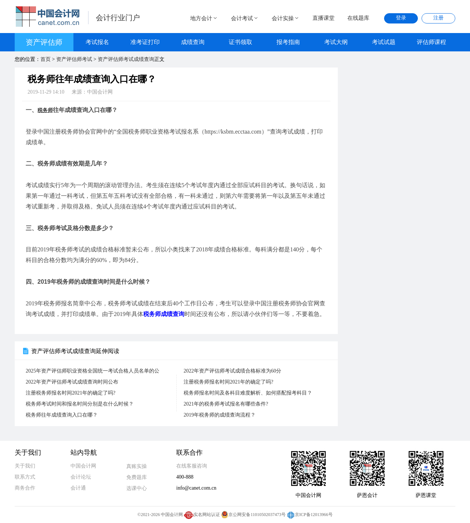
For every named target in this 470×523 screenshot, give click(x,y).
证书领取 (240, 42)
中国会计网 (83, 466)
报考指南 (288, 42)
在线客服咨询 (191, 466)
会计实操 (286, 18)
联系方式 (25, 477)
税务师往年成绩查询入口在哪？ (62, 415)
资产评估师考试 (74, 59)
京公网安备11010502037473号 (253, 514)
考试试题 (383, 42)
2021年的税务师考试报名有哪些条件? (226, 404)
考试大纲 (336, 42)
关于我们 (25, 466)
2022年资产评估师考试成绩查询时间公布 (72, 382)
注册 (438, 18)
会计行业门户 (118, 18)
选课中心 (136, 488)
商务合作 (25, 488)
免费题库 (136, 477)
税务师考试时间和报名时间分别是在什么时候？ (80, 404)
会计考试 (245, 18)
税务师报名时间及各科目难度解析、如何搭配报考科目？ (248, 393)
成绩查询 (193, 42)
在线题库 (358, 18)
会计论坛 (80, 477)
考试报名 (97, 42)
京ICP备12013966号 (310, 514)
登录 (401, 18)
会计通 (78, 488)
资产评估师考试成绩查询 (126, 59)
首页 (45, 59)
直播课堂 (323, 18)
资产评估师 (44, 42)
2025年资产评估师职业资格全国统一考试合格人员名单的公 (92, 371)
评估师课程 (431, 42)
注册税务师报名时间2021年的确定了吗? (228, 382)
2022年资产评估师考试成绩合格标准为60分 (232, 371)
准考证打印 (145, 42)
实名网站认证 (202, 514)
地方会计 (204, 18)
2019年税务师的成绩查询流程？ (220, 415)
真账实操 (136, 466)
